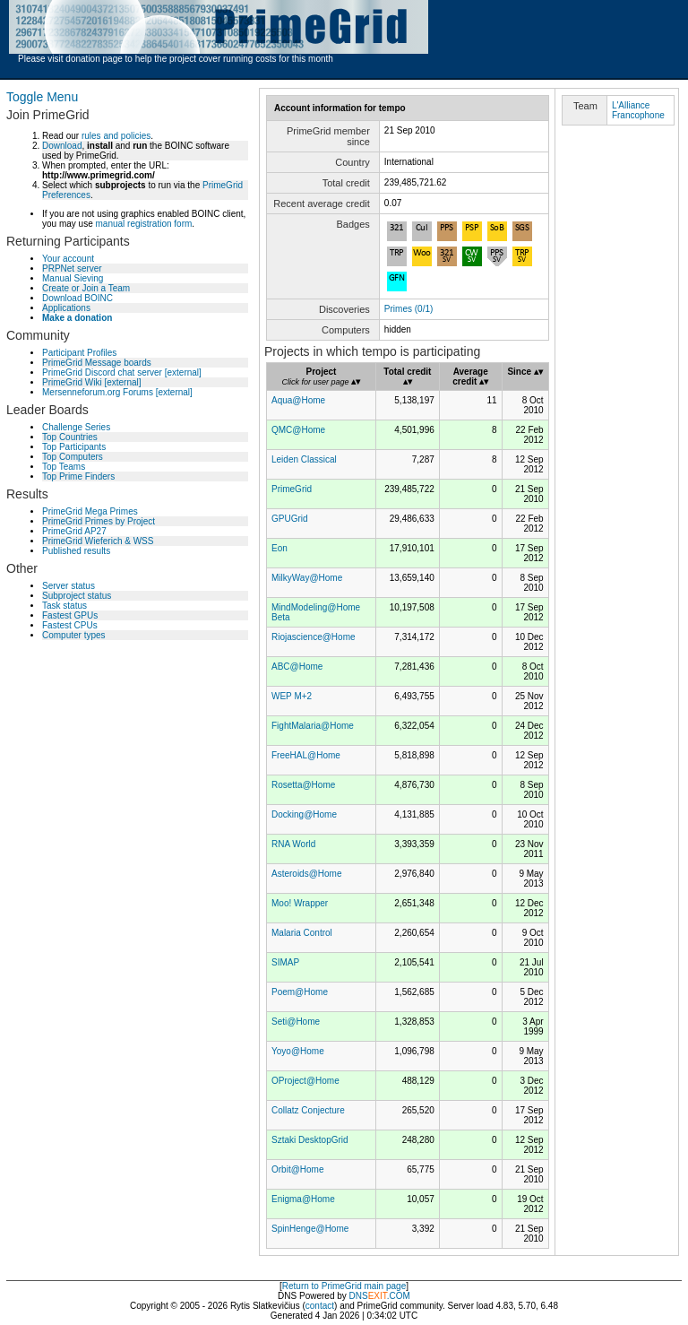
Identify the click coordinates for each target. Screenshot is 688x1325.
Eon (279, 548)
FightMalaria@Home (312, 726)
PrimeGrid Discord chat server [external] (122, 372)
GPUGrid (289, 519)
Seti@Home (295, 1021)
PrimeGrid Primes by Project (98, 521)
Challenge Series (76, 427)
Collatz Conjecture (308, 1110)
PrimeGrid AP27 (74, 531)
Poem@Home (299, 992)
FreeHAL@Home (305, 755)
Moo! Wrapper (299, 903)
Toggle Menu (42, 97)
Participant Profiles (79, 353)
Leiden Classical (304, 459)
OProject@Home (305, 1081)
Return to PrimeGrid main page (344, 1286)
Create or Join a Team (86, 288)
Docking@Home (304, 814)
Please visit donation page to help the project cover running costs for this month (175, 59)
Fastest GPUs (70, 615)
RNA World (293, 844)
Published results (76, 551)
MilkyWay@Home (306, 578)
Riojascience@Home (313, 637)
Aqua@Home (298, 400)
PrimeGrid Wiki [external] (92, 382)
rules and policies (116, 136)
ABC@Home (296, 666)
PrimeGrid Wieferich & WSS (97, 541)
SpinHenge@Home (309, 1229)
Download (62, 146)
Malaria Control (301, 933)
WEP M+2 (291, 696)
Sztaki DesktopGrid (309, 1140)
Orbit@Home (297, 1169)
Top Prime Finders (78, 476)
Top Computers (72, 457)
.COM (389, 1296)
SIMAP (285, 962)
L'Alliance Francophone (638, 110)
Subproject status (76, 596)
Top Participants (74, 447)
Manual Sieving (72, 278)
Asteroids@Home (306, 874)
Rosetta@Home (303, 785)
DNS (358, 1296)
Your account (68, 259)
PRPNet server (72, 268)
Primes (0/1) (408, 309)
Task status (64, 606)
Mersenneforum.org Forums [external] (117, 392)
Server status (68, 586)
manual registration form (143, 224)
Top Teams (63, 467)
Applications (66, 308)
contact (319, 1306)
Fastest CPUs (70, 625)
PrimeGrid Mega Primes (90, 511)
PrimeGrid (291, 489)
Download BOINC (77, 298)
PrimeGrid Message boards (96, 363)
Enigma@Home (303, 1199)
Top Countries (70, 437)
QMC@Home (298, 430)
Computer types (74, 635)
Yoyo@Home (297, 1051)
